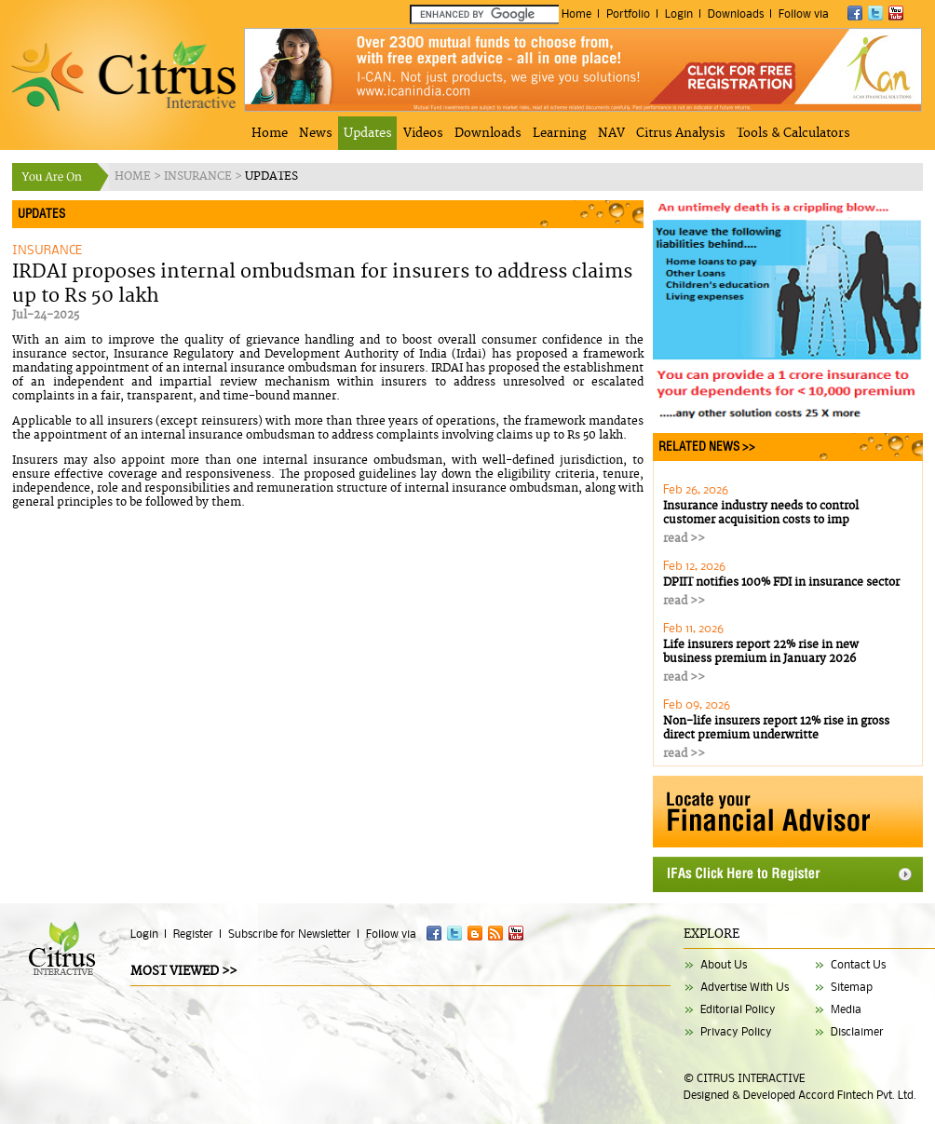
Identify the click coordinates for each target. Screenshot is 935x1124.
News (315, 133)
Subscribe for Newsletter (289, 933)
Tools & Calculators (793, 133)
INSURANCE (199, 176)
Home (576, 13)
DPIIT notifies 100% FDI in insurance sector (781, 582)
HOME (134, 176)
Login (679, 13)
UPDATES (271, 176)
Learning (560, 133)
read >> (684, 539)
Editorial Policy (738, 1009)
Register (193, 933)
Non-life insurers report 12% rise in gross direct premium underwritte (776, 728)
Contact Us (858, 964)
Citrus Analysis (680, 133)
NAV (611, 133)
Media (846, 1009)
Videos (423, 133)
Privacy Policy (736, 1031)
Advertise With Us (744, 987)
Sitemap (852, 987)
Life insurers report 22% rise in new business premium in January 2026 (761, 652)
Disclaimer (857, 1031)
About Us (723, 964)
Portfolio (628, 13)
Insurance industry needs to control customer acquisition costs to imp (761, 513)
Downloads (736, 13)
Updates (368, 133)
